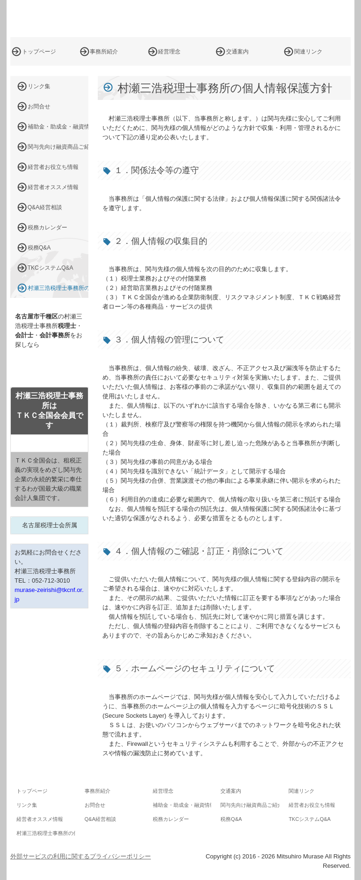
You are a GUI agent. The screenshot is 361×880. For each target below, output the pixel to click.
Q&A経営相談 (45, 207)
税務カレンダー (47, 227)
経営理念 (169, 51)
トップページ (39, 51)
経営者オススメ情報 (53, 187)
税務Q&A (39, 247)
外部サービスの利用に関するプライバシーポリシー (80, 856)
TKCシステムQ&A (50, 268)
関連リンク (308, 51)
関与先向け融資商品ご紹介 (58, 147)
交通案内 (237, 51)
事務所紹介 (104, 51)
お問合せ (39, 106)
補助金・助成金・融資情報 (58, 126)
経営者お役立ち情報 (53, 167)
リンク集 (39, 86)
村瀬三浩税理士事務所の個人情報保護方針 (58, 288)
